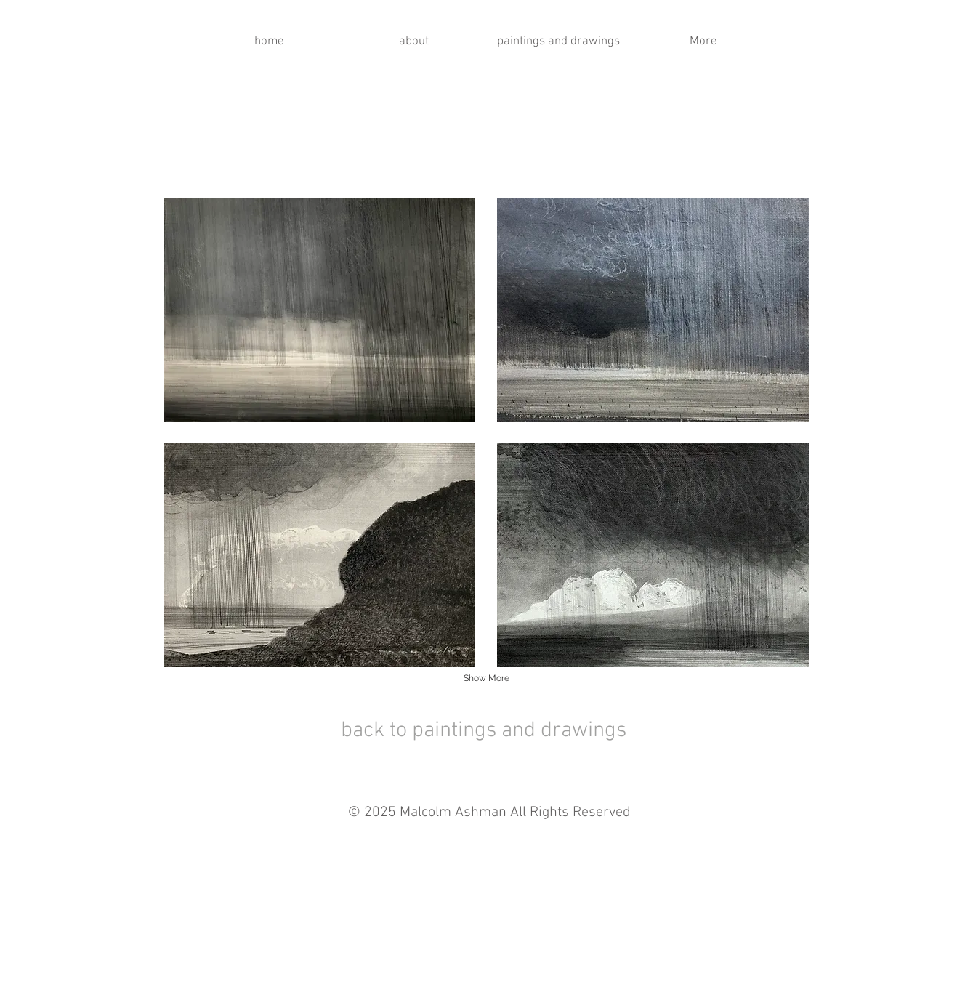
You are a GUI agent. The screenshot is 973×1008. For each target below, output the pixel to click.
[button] (320, 310)
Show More (486, 678)
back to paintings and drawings (483, 730)
